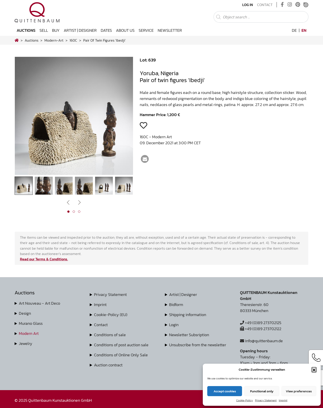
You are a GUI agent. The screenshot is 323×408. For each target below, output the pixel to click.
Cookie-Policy (244, 400)
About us (125, 30)
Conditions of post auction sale (121, 345)
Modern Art (29, 333)
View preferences (299, 391)
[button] (314, 369)
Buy (56, 30)
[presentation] (68, 202)
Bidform (176, 305)
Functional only (261, 391)
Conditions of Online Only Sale (121, 355)
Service (146, 30)
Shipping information (187, 315)
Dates (106, 30)
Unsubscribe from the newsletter (197, 345)
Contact (265, 4)
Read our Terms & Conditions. (44, 259)
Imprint (283, 400)
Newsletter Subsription (189, 335)
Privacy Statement (266, 400)
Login (174, 325)
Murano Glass (31, 323)
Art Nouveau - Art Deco (39, 303)
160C (73, 40)
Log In (247, 4)
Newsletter (170, 30)
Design (25, 313)
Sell (43, 30)
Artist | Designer (80, 30)
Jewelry (25, 343)
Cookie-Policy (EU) (110, 315)
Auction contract (108, 365)
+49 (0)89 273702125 (260, 323)
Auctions (26, 30)
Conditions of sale (110, 335)
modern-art (53, 40)
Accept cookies (225, 391)
